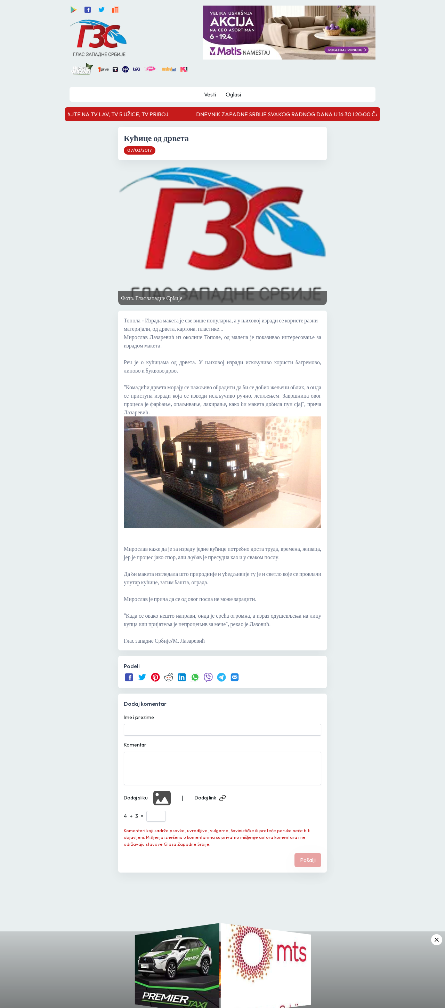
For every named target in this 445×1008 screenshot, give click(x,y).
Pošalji (308, 860)
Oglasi (233, 94)
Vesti (210, 94)
